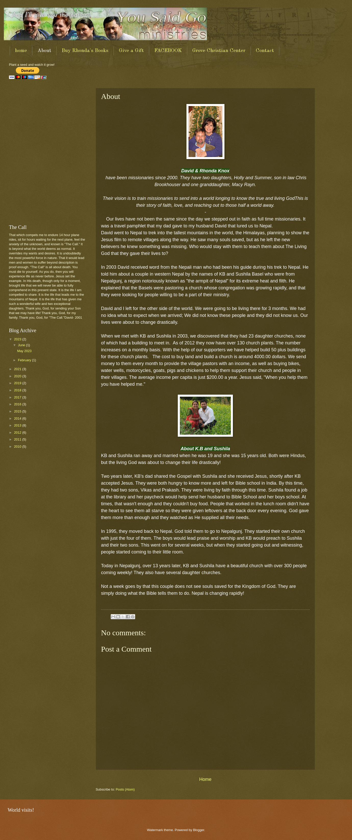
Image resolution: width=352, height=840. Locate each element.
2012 (18, 432)
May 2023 (24, 351)
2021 (18, 369)
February (25, 360)
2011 (18, 439)
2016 (18, 404)
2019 (18, 383)
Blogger (198, 830)
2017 (18, 397)
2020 (18, 376)
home (21, 50)
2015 (18, 411)
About (44, 50)
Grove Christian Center (218, 50)
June (22, 345)
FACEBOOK (168, 50)
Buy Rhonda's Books (85, 50)
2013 (18, 425)
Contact (265, 50)
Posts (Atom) (125, 789)
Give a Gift (131, 50)
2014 (18, 418)
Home (205, 779)
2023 (18, 339)
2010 (18, 446)
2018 (18, 390)
